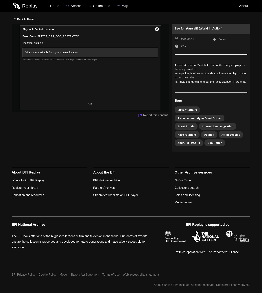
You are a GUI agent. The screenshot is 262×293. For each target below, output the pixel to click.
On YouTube (183, 180)
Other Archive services (193, 172)
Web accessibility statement (141, 274)
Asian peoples (231, 134)
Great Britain (186, 126)
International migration (217, 126)
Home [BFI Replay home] (54, 6)
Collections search (187, 187)
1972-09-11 (187, 39)
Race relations (187, 134)
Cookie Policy (47, 274)
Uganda (209, 134)
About (243, 6)
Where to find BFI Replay (28, 180)
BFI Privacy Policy (23, 274)
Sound (222, 39)
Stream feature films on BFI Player (115, 195)
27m (183, 46)
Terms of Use (111, 274)
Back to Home (24, 19)
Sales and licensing (187, 195)
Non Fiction (214, 143)
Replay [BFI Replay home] (30, 6)
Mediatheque (183, 202)
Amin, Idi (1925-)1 (189, 143)
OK (90, 103)
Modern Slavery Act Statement (79, 274)
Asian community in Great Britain (200, 118)
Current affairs (187, 110)
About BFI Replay (26, 172)
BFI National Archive (106, 180)
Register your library (25, 187)
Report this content (153, 115)
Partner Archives (104, 187)
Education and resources (28, 195)
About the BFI (104, 172)
